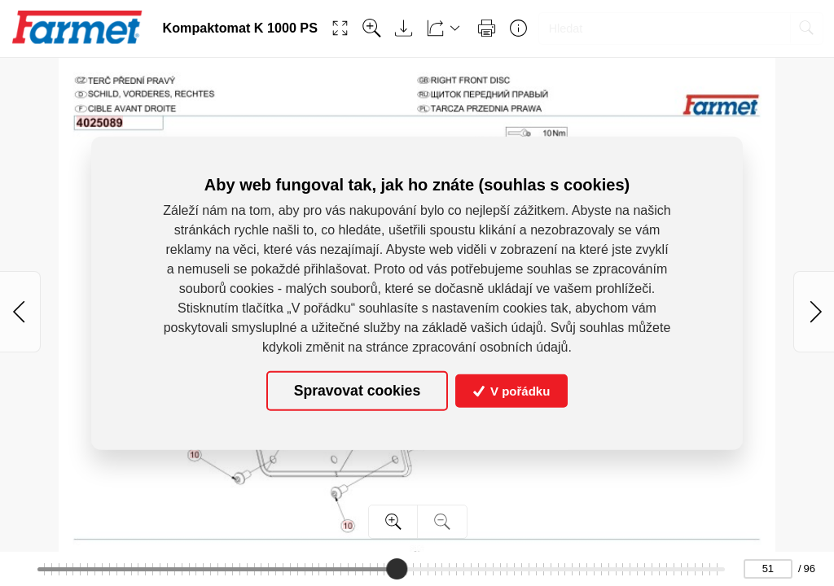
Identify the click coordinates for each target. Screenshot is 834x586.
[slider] (397, 568)
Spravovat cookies (357, 391)
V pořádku (512, 391)
